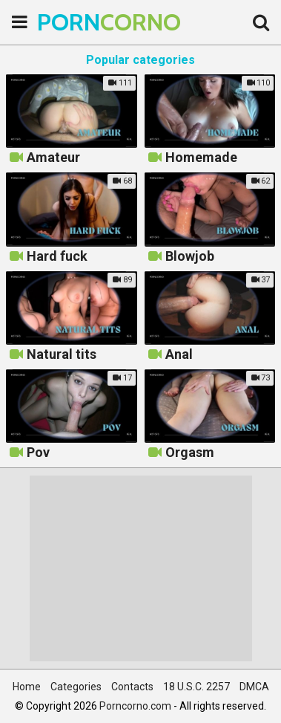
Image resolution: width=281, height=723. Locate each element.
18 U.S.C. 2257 (196, 687)
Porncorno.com (135, 706)
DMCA (254, 687)
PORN (74, 21)
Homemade (201, 158)
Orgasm (189, 453)
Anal (179, 355)
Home (27, 687)
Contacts (132, 687)
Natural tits (61, 355)
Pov (38, 453)
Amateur (53, 158)
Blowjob (189, 257)
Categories (76, 687)
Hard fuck (57, 257)
